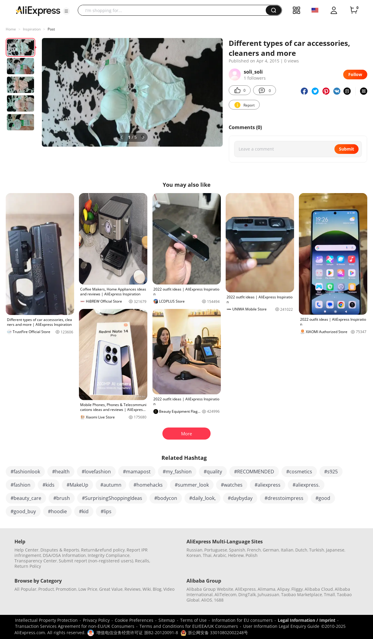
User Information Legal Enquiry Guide (281, 626)
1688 (219, 600)
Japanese (335, 550)
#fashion (20, 485)
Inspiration (32, 29)
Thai (207, 555)
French (254, 550)
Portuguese (215, 550)
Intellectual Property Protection (46, 620)
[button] (66, 11)
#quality (213, 471)
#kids (48, 485)
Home (11, 29)
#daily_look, (202, 498)
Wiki (147, 589)
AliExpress (245, 589)
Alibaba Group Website (209, 589)
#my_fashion (177, 471)
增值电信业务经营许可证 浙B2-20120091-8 (137, 632)
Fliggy (297, 589)
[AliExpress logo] (37, 11)
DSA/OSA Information (64, 555)
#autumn (110, 485)
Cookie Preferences (134, 620)
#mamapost (137, 471)
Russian (194, 550)
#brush (61, 498)
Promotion (66, 589)
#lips (106, 511)
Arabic (219, 555)
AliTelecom (226, 594)
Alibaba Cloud (319, 589)
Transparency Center (35, 561)
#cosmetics (299, 471)
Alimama (266, 589)
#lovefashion (96, 471)
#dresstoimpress (284, 498)
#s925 (331, 471)
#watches (232, 485)
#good (322, 498)
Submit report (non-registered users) (96, 561)
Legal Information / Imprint (306, 620)
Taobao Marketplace (301, 594)
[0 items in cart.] (354, 10)
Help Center (26, 550)
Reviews (132, 589)
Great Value (111, 589)
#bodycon (165, 498)
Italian (287, 550)
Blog (157, 589)
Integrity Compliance (109, 555)
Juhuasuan (268, 594)
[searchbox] (174, 10)
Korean (193, 555)
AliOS (206, 600)
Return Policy (27, 566)
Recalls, (142, 561)
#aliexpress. (306, 485)
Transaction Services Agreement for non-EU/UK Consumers (74, 626)
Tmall (329, 594)
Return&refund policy (103, 550)
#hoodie (57, 511)
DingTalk (247, 594)
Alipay (283, 589)
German (271, 550)
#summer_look (192, 485)
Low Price (87, 589)
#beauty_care (26, 498)
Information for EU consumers (242, 620)
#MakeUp (77, 485)
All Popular (25, 589)
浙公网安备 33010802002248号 (214, 632)
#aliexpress (268, 485)
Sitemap (166, 620)
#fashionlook (25, 471)
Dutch (301, 550)
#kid (84, 511)
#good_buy (23, 511)
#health (61, 471)
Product (46, 589)
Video (168, 589)
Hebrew (236, 555)
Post (51, 29)
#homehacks (148, 485)
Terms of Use (193, 620)
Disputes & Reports (59, 550)
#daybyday (240, 498)
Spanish (237, 550)
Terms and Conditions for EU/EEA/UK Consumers (188, 626)
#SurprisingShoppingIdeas (112, 498)
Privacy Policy (96, 620)
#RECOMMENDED (254, 471)
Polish (252, 555)
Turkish (316, 550)
